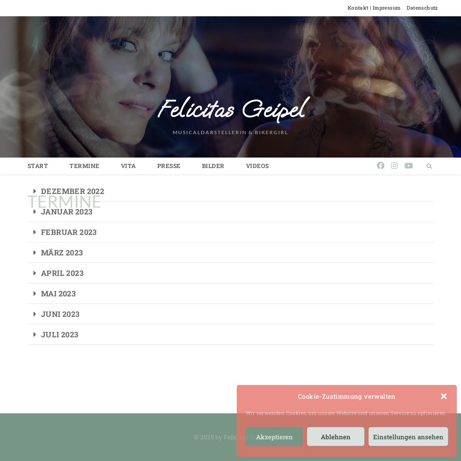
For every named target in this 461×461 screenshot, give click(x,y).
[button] (444, 396)
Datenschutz (422, 7)
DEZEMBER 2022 (72, 178)
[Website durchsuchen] (429, 166)
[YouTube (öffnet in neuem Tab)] (408, 166)
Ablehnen (336, 437)
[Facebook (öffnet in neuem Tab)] (381, 166)
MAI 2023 (58, 280)
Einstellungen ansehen (408, 437)
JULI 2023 (60, 321)
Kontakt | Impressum (374, 7)
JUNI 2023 (60, 300)
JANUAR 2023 (66, 198)
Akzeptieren (274, 437)
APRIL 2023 (62, 260)
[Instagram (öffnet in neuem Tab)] (394, 166)
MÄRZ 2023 (62, 239)
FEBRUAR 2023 (69, 219)
